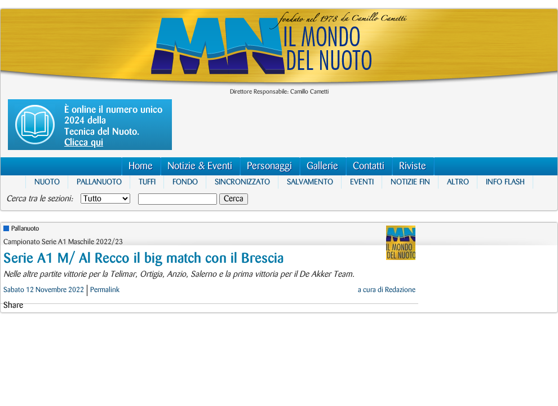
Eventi (362, 182)
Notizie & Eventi (199, 166)
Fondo (185, 182)
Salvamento (310, 182)
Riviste (412, 166)
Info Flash (505, 182)
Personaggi (269, 166)
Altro (458, 182)
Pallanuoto (99, 182)
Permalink (104, 289)
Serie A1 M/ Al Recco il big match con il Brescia (143, 258)
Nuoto (47, 182)
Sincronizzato (242, 182)
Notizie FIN (410, 182)
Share (13, 306)
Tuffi (147, 182)
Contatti (368, 166)
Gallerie (322, 166)
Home (141, 166)
